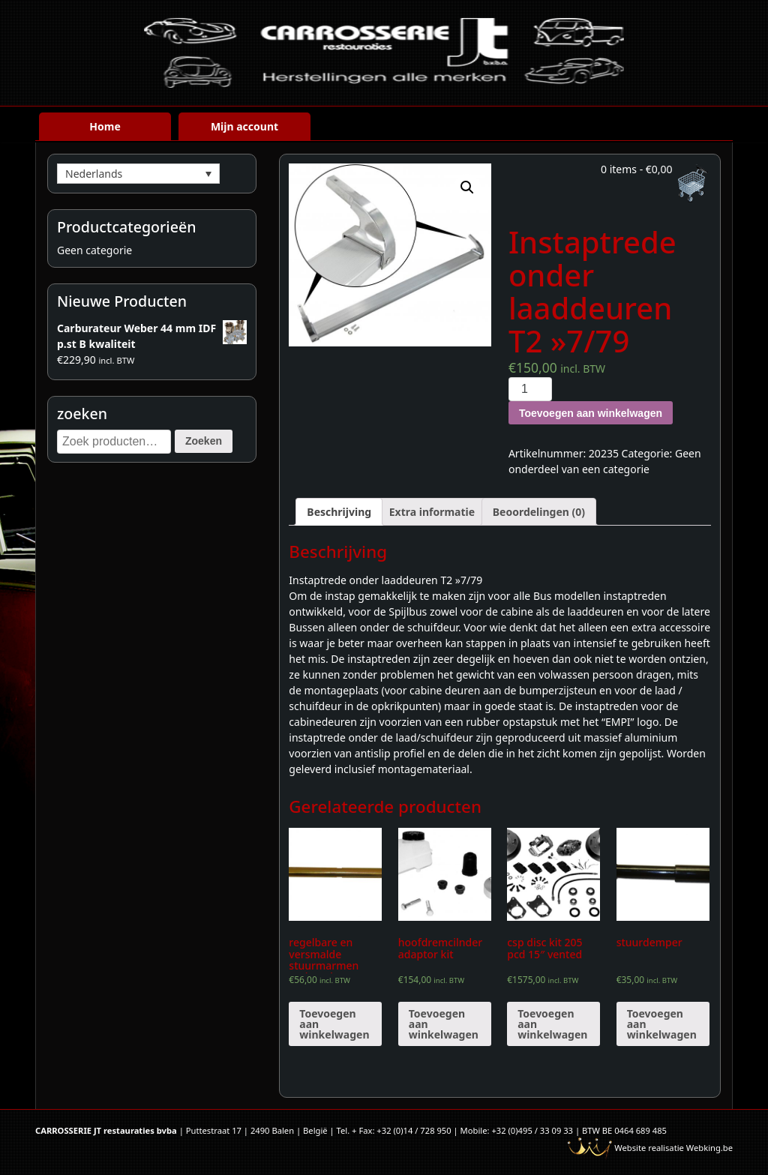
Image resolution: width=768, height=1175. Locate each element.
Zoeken (203, 441)
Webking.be (709, 1147)
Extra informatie (432, 512)
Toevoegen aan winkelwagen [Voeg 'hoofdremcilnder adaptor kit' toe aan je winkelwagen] (443, 1024)
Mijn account (244, 126)
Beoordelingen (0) (539, 512)
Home (104, 126)
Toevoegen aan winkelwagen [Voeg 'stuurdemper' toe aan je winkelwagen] (662, 1024)
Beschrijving (339, 512)
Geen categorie (94, 250)
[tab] (339, 512)
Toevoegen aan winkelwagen (590, 413)
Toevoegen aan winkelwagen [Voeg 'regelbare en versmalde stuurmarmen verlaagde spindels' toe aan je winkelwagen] (334, 1024)
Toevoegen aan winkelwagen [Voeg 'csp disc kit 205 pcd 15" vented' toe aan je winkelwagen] (552, 1024)
